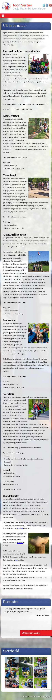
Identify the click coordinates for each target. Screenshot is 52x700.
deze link (20, 528)
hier (16, 560)
